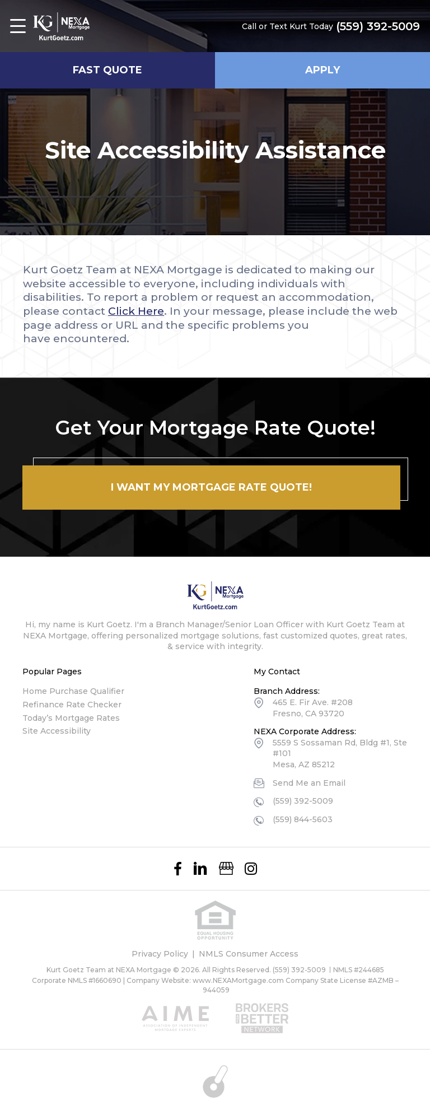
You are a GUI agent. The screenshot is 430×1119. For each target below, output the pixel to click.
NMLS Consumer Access (248, 954)
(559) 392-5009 (378, 26)
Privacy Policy (160, 954)
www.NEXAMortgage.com (238, 980)
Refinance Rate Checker (71, 705)
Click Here (136, 311)
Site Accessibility (56, 731)
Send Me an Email (309, 783)
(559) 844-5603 (303, 819)
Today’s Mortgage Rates (71, 718)
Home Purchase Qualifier (73, 691)
